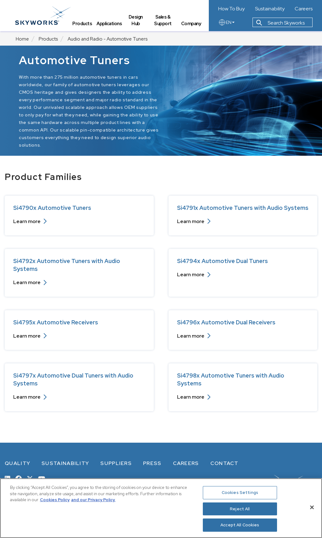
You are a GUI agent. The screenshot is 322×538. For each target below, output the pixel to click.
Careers (304, 8)
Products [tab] (82, 24)
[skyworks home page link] (43, 15)
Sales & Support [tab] (163, 20)
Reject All (240, 509)
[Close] (312, 507)
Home (22, 39)
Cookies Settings (240, 492)
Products (48, 39)
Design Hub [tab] (136, 20)
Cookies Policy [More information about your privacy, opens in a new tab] (54, 499)
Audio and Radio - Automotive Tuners (107, 39)
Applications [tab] (109, 24)
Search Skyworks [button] (280, 23)
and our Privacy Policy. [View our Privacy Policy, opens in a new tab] (93, 499)
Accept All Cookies (239, 525)
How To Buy (231, 8)
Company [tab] (191, 24)
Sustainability (270, 8)
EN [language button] (226, 22)
